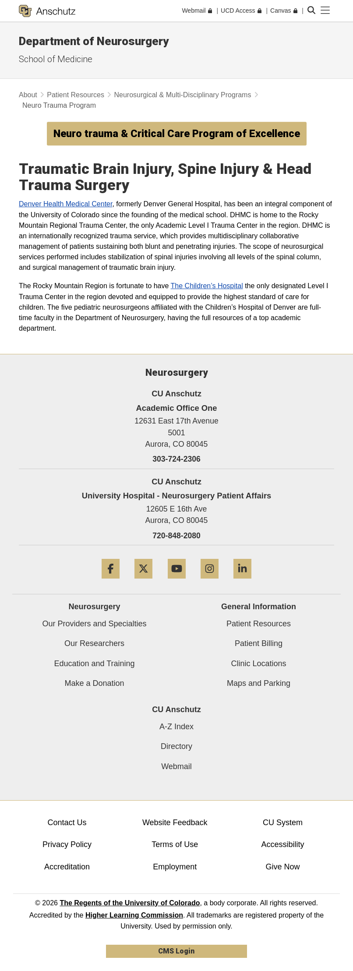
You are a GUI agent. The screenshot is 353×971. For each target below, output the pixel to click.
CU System (283, 822)
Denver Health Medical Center (65, 203)
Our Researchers (94, 643)
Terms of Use (175, 844)
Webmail (176, 766)
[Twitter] (143, 582)
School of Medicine (55, 59)
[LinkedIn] (242, 582)
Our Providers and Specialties (94, 623)
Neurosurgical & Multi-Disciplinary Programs (182, 95)
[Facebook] (110, 582)
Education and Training (94, 663)
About (28, 95)
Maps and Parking (258, 683)
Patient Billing (258, 643)
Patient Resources (75, 95)
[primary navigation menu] (325, 10)
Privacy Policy (67, 844)
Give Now (282, 866)
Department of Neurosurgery (94, 41)
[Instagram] (209, 582)
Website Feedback (175, 822)
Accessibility (282, 844)
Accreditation (67, 866)
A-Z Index (176, 726)
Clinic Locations (258, 663)
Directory (176, 746)
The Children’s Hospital (207, 286)
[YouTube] (176, 582)
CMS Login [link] (176, 951)
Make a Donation (94, 683)
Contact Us (67, 822)
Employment (175, 866)
